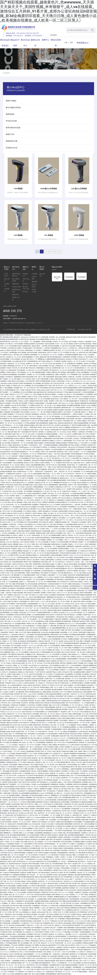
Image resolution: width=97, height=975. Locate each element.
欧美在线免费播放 (81, 623)
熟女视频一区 (32, 769)
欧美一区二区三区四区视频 (9, 346)
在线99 (15, 531)
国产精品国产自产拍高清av (12, 528)
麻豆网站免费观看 (57, 689)
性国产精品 (18, 755)
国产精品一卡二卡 (60, 436)
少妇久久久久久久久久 (60, 738)
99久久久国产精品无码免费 (18, 476)
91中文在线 (20, 350)
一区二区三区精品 (55, 777)
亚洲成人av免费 (39, 462)
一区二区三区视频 (18, 425)
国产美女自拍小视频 (16, 905)
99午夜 (2, 610)
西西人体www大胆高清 (68, 945)
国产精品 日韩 (18, 354)
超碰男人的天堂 (43, 484)
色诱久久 (74, 762)
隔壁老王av (52, 500)
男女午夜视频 (22, 352)
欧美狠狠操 (53, 852)
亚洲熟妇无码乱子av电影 (44, 454)
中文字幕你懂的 (5, 628)
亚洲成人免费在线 (51, 372)
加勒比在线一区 (25, 716)
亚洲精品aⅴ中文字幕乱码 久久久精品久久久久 (38, 846)
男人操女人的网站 (24, 515)
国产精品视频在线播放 (82, 857)
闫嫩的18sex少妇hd (16, 927)
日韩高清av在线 (34, 652)
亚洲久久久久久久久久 (9, 557)
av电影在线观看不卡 (54, 711)
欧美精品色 (86, 396)
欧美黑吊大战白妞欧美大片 (63, 425)
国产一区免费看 (82, 610)
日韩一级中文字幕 (34, 943)
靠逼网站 (62, 784)
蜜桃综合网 (43, 357)
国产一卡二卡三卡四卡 (13, 540)
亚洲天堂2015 (49, 667)
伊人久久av (70, 612)
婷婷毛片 (29, 830)
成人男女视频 (72, 870)
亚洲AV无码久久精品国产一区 (71, 491)
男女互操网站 (6, 645)
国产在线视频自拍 (55, 665)
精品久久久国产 (39, 429)
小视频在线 (11, 870)
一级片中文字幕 (21, 758)
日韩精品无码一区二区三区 (63, 365)
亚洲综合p (57, 606)
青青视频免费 (75, 495)
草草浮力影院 (29, 639)
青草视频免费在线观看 (69, 797)
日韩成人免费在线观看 (56, 379)
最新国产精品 (63, 835)
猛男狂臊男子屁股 (10, 434)
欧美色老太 (20, 903)
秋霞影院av (52, 623)
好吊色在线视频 (15, 760)
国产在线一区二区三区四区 (20, 341)
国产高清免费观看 (77, 758)
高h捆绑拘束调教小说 (60, 896)
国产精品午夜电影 (20, 881)
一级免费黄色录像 (22, 749)
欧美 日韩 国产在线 (24, 782)
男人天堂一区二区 (56, 491)
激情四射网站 (32, 960)
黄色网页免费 (56, 368)
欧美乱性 (46, 802)
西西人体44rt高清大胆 (84, 866)
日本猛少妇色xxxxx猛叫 (43, 390)
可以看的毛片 (26, 923)
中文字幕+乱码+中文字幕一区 (64, 469)
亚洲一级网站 (78, 751)
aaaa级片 (55, 403)
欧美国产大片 (33, 870)
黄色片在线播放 (68, 685)
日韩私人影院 (27, 502)
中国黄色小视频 (57, 848)
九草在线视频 (71, 952)
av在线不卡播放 (81, 969)
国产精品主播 (86, 555)
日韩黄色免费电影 (68, 848)
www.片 (14, 777)
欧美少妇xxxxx (26, 506)
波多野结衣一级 (5, 685)
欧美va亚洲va (4, 954)
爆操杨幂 (23, 890)
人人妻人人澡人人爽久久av (49, 590)
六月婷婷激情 (26, 811)
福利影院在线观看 (49, 960)
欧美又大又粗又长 (19, 513)
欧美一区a (54, 918)
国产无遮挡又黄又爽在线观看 (68, 429)
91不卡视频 (16, 597)
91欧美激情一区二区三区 (15, 707)
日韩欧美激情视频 (49, 844)
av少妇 (57, 343)
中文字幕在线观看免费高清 (71, 401)
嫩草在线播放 (87, 830)
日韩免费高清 (61, 500)
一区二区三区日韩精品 (67, 343)
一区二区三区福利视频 (41, 478)
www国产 (25, 645)
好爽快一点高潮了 (60, 857)
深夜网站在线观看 (88, 943)
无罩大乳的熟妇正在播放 (51, 747)
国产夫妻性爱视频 (43, 379)
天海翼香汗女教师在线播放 (36, 403)
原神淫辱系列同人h (6, 341)
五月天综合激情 (90, 361)
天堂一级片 (90, 368)
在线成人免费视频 (13, 544)
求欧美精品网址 (53, 733)
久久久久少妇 (84, 808)
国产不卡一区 (64, 520)
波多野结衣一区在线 (82, 489)
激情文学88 (76, 601)
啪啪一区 (37, 551)
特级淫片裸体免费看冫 (86, 592)
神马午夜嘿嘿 (18, 967)
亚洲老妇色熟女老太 (67, 504)
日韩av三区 (39, 410)
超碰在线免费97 (21, 925)
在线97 (34, 676)
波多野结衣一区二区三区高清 (70, 777)
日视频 (28, 573)
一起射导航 (44, 346)
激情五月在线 (27, 562)
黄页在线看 (16, 518)
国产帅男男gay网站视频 (86, 619)
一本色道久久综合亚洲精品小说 (26, 524)
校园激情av (69, 910)
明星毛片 (2, 614)
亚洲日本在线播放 (43, 852)
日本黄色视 (4, 852)
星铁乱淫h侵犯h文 (53, 835)
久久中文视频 (76, 460)
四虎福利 (60, 837)
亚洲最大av (29, 363)
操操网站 (6, 476)
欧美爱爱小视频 (65, 958)
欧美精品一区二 (39, 546)
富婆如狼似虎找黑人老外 (53, 700)
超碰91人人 (84, 412)
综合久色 (15, 491)
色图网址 (74, 755)
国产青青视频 (48, 780)
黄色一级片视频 (92, 425)
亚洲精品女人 (80, 456)
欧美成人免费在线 (19, 438)
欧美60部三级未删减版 (32, 414)
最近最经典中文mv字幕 (35, 718)
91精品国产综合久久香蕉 (59, 870)
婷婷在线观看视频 (88, 392)
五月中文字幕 (59, 685)
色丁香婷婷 (88, 844)
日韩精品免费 (6, 923)
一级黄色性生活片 (25, 421)
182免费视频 (26, 850)
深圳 (48, 329)
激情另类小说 (15, 421)
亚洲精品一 (30, 720)
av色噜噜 (55, 811)
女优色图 (20, 493)
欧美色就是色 (92, 742)
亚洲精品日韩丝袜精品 (45, 890)
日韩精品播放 (30, 936)
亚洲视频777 (11, 414)
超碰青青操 (86, 487)
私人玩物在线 (27, 932)
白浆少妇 (40, 780)
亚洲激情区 (20, 766)
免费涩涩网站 (37, 564)
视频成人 (84, 421)
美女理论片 (26, 617)
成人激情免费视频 (36, 473)
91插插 (29, 396)
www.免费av (69, 557)
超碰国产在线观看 (58, 410)
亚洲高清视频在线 (10, 390)
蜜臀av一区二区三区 (6, 423)
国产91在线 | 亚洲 (50, 385)
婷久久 (10, 703)
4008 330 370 (12, 311)
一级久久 (10, 681)
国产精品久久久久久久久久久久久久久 (84, 381)
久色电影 (34, 784)
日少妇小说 (60, 722)
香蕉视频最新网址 (62, 852)
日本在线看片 (8, 564)
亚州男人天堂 (54, 764)
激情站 (37, 877)
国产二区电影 (21, 390)
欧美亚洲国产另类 (61, 696)
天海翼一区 (47, 918)
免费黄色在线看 (41, 533)
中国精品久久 (15, 407)
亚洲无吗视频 (34, 766)
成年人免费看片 (5, 848)
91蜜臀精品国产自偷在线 (13, 473)
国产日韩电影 (26, 727)
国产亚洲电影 (62, 372)
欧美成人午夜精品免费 (58, 381)
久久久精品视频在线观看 (27, 575)
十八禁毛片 (39, 736)
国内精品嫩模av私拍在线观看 (62, 460)
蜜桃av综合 (52, 908)
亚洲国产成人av (5, 427)
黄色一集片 (14, 566)
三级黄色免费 (33, 427)
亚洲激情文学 (93, 476)
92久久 (68, 581)
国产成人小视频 (7, 445)
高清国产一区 (82, 542)
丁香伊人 (54, 963)
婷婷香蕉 (81, 540)
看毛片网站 (39, 425)
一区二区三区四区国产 (11, 456)
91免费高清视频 (71, 597)
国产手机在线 (27, 449)
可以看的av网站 (27, 348)
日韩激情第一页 (64, 374)
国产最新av (90, 811)
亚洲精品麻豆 (5, 859)
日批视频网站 (10, 614)
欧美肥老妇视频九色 (61, 502)
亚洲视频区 (22, 705)
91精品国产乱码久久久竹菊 (13, 683)
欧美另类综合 (9, 610)
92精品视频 (35, 863)
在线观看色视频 (42, 899)
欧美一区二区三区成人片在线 (62, 432)
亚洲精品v (16, 416)
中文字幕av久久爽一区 (75, 771)
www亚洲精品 (90, 826)
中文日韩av (85, 377)
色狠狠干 (65, 377)
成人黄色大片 (68, 394)
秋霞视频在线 (36, 562)
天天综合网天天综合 (87, 584)
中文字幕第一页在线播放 (26, 868)
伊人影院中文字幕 (33, 601)
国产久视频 (61, 630)
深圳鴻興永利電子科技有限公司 (17, 323)
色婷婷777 (9, 597)
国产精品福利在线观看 (71, 722)
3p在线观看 (12, 888)
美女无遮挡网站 (20, 630)
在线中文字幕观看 (39, 826)
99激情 (94, 343)
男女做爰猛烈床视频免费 (42, 634)
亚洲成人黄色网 (77, 467)
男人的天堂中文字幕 (81, 520)
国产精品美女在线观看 (49, 394)
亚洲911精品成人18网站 (40, 513)
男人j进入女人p (71, 628)
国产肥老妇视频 (29, 903)
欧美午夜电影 (17, 703)
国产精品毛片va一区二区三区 (58, 370)
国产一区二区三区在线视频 (25, 443)
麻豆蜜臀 (65, 709)
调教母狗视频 (63, 484)
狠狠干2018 (55, 755)
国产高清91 (91, 421)
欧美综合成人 (53, 456)
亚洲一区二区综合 (46, 751)
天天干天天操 (77, 440)
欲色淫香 (7, 548)
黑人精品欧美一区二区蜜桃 (43, 636)
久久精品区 (13, 628)
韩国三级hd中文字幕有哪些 (28, 509)
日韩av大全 (8, 518)
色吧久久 (14, 903)
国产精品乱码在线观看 (33, 866)
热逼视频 (31, 482)
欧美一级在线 (47, 418)
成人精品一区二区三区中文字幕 (65, 350)
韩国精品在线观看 (29, 343)
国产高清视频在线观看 (7, 899)
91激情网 (26, 354)
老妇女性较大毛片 (13, 813)
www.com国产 (69, 879)
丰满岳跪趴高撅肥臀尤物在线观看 (14, 469)
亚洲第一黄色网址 (49, 401)
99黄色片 (75, 432)
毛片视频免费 (43, 469)
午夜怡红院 (85, 458)
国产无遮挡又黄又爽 (91, 850)
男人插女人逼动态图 (78, 804)
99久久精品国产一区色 (49, 599)
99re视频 (34, 740)
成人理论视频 (6, 443)
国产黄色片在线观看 (53, 914)
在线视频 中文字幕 (61, 930)
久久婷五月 (66, 828)
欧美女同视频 (72, 370)
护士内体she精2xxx (42, 731)
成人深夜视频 (37, 383)
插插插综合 (91, 612)
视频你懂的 (7, 566)
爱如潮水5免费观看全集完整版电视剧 (86, 403)
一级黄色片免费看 (20, 396)
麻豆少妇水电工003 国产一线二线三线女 (74, 652)
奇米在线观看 (21, 370)
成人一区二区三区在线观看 (88, 511)
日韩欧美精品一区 (30, 350)
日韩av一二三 (49, 528)
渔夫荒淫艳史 (46, 383)
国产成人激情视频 (17, 502)
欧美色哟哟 (85, 806)
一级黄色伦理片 (39, 471)
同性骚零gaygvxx (24, 447)
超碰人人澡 (21, 548)
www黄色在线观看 (5, 797)
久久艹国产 (29, 471)
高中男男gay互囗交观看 (83, 447)
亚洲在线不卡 (26, 643)
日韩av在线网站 (25, 412)
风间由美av (86, 410)
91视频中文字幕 (59, 879)
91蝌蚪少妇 (43, 835)
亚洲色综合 (3, 363)
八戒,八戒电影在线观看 (59, 405)
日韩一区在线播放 (50, 819)
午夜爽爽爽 (51, 436)
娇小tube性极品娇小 (29, 625)
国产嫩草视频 (15, 575)
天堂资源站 (44, 934)
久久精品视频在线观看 (71, 524)
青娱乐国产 (3, 802)
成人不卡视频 (83, 777)
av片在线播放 (14, 612)
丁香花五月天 (70, 562)
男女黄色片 (25, 703)
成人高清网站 (81, 628)
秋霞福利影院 (73, 886)
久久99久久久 (59, 440)
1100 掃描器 (18, 235)
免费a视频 (83, 643)
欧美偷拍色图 (60, 824)
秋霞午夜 (59, 707)
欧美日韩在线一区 (30, 672)
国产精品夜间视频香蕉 (16, 678)
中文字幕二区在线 (37, 396)
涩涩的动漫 (22, 612)
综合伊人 (10, 617)
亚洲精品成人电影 (28, 429)
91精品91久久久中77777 (16, 394)
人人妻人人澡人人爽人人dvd (36, 938)
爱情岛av (45, 744)
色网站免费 (7, 793)
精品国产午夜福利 (34, 590)
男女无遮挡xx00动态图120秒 (21, 857)
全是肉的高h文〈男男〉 (36, 445)
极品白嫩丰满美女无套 (40, 392)
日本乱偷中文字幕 (67, 672)
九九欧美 (66, 379)
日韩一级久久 (30, 747)
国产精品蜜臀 (23, 403)
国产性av (65, 346)
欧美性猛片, (30, 526)
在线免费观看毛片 (61, 570)
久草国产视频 (20, 808)
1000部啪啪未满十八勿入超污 (41, 491)
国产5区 (78, 716)
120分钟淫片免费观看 (17, 945)
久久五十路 (30, 826)
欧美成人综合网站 (27, 568)
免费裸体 (84, 606)
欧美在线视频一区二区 (19, 879)
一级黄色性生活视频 (83, 348)
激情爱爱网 (4, 478)
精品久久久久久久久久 (19, 830)
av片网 (75, 766)
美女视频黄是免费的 (79, 672)
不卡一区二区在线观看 (30, 619)
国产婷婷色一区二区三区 (15, 429)
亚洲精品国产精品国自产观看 (81, 621)
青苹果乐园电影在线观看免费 (84, 595)
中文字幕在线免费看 (63, 542)
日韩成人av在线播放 (50, 595)
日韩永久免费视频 (82, 725)
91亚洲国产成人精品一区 (70, 352)
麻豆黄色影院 (14, 771)
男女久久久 (80, 500)
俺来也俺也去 (33, 365)
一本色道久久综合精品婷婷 (33, 440)
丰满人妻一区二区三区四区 (14, 619)
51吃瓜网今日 (72, 850)
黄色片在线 (60, 908)
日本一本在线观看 (71, 866)
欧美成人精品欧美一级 (20, 610)
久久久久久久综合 (9, 630)
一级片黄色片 (78, 879)
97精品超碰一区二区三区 (55, 643)
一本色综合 (91, 800)
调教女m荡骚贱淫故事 (33, 632)
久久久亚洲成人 (14, 744)
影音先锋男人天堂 (57, 692)
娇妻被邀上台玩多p (56, 718)
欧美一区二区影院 (76, 421)
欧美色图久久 (91, 685)
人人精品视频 (15, 921)
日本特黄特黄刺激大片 (80, 368)
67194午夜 (35, 520)
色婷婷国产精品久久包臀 (53, 672)
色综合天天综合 (37, 502)
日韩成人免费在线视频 (11, 636)
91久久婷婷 (92, 846)
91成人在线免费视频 (87, 647)
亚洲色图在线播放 (16, 963)
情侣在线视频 (78, 822)
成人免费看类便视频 (55, 535)
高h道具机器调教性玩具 (73, 901)
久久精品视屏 (71, 669)
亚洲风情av (86, 733)
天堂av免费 (72, 346)
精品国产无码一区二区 (81, 846)
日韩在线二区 (81, 357)
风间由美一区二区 (43, 764)
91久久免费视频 (26, 385)
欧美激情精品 (55, 608)
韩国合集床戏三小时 (85, 828)
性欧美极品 (30, 476)
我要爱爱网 (82, 826)
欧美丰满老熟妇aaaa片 (88, 747)
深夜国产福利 (55, 520)
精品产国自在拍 (30, 368)
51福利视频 (61, 918)
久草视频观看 (74, 374)
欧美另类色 (81, 861)
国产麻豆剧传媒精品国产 (55, 357)
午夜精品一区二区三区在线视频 (38, 542)
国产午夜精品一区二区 (7, 379)
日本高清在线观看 (66, 606)
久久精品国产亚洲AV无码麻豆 (9, 782)
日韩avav (83, 636)
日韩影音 (77, 786)
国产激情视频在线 (53, 478)
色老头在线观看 (49, 343)
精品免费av (40, 769)
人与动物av (60, 394)
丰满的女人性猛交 (23, 401)
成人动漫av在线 (75, 462)
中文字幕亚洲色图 (80, 852)
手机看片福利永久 (11, 372)
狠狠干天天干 (65, 665)
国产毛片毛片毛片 (48, 425)
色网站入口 (67, 791)
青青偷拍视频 (68, 440)
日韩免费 (62, 526)
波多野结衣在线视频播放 (9, 374)
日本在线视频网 (7, 462)
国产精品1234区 (67, 789)
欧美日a (90, 520)
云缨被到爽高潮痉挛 (31, 780)
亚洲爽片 (43, 592)
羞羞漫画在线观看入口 (15, 625)
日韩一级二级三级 (46, 848)
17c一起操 (75, 533)
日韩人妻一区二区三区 (10, 493)
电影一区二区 (54, 687)
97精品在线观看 (78, 557)
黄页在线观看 (70, 418)
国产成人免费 (81, 762)
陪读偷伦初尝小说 (58, 515)
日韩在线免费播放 (88, 586)
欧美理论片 (8, 531)
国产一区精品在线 (37, 449)
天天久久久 (61, 892)
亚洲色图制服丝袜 (32, 361)
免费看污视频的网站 (67, 645)
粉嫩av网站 (78, 546)
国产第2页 (32, 458)
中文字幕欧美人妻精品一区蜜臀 (32, 511)
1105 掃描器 (48, 235)
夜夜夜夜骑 (66, 357)
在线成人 (6, 692)
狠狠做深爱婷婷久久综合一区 (9, 916)
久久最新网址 (20, 639)
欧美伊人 (13, 918)
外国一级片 (31, 974)
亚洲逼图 (17, 387)
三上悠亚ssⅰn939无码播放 (16, 440)
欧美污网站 (44, 562)
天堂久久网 (35, 647)
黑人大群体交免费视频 (15, 551)
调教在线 (23, 526)
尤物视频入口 (16, 454)
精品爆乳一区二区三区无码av (56, 557)
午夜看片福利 (52, 722)
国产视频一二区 (58, 903)
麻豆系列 (6, 927)
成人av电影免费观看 (69, 449)
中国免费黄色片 (72, 506)
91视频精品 (28, 654)
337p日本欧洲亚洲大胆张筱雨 (79, 736)
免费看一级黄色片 (43, 623)
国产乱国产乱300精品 (56, 524)
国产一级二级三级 (46, 405)
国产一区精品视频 (39, 495)
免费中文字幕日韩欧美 (9, 700)
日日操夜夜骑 (92, 771)
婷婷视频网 (89, 628)
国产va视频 (68, 584)
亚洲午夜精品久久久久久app (60, 894)
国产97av (67, 487)
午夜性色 (88, 835)
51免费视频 (68, 784)
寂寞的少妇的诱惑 (59, 740)
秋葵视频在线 (71, 363)
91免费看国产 (76, 647)
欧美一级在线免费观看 (50, 837)
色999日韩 (82, 352)
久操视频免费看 (47, 438)
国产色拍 (57, 941)
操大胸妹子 (89, 636)
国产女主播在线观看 (27, 606)
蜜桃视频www (85, 837)
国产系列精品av (7, 425)
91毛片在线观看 (15, 359)
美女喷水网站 (40, 343)
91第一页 (45, 791)
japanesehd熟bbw (77, 410)
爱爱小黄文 (35, 544)
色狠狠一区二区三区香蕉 (9, 641)
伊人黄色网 (40, 667)
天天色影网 (78, 478)
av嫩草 (58, 822)
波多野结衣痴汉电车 (15, 863)
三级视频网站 (27, 460)
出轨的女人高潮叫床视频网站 (39, 771)
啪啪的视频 (21, 573)
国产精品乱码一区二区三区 (29, 454)
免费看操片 (65, 619)
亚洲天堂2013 (85, 901)
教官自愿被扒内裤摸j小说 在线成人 (73, 718)
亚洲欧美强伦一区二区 (72, 636)
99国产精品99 (87, 700)
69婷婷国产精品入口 (74, 443)
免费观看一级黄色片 (52, 518)
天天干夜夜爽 (89, 590)
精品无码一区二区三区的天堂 (30, 687)
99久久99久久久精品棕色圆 (39, 643)
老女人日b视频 (88, 663)
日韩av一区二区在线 (27, 597)
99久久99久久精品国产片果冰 (83, 513)
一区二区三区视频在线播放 (88, 451)
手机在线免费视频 (18, 462)
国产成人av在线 (15, 848)
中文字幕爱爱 (68, 692)
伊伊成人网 (21, 599)
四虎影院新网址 (25, 518)
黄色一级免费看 (5, 405)
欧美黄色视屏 (61, 595)
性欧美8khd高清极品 (36, 418)
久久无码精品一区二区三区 (53, 769)
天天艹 (45, 467)
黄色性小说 (23, 960)
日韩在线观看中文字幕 (30, 844)
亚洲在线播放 (68, 396)
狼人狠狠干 (25, 445)
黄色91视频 (7, 537)
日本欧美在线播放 (21, 603)
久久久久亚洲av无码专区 (86, 548)
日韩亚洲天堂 (7, 837)
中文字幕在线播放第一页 (64, 819)
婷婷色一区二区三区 (25, 535)
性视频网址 (35, 504)
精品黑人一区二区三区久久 (76, 544)
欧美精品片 (26, 764)
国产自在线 (33, 436)
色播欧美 (83, 841)
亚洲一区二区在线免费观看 (52, 645)
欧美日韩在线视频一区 (55, 346)
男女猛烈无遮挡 (91, 762)
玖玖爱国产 (47, 449)
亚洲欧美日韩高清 (38, 568)
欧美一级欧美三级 (46, 850)
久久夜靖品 (80, 341)
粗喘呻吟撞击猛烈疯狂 (86, 533)
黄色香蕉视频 (74, 760)
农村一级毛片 (67, 533)
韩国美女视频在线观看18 (24, 888)
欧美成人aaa (23, 813)
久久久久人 (87, 557)
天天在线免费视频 (75, 665)
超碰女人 (18, 495)
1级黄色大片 (72, 720)
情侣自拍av (12, 925)
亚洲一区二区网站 (6, 674)
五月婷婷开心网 (15, 385)
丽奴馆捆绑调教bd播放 (59, 418)
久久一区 (46, 777)
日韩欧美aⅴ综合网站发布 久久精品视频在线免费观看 (26, 791)
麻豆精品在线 (15, 427)
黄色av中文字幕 (29, 462)
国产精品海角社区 (42, 782)
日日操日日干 (43, 855)
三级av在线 (3, 383)
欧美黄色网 (46, 718)
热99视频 (74, 357)
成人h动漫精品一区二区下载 (43, 841)
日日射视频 (82, 522)
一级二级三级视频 (45, 412)
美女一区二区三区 (26, 740)
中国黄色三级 (91, 863)
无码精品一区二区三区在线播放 (36, 374)
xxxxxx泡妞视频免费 (43, 784)
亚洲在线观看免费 (76, 454)
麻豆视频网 (88, 449)
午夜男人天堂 (44, 451)
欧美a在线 (60, 392)
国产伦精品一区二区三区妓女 (62, 650)
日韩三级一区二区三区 (28, 621)
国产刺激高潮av (59, 579)
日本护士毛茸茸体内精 (54, 414)
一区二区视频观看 (70, 725)
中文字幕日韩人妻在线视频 (42, 476)
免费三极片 (11, 901)
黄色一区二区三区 (13, 855)
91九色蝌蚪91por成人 (6, 354)
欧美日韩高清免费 (58, 438)
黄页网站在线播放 (63, 548)
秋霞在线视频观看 (27, 357)
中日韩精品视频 (88, 471)
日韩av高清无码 (83, 731)
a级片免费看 (57, 667)
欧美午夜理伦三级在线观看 (53, 407)
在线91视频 (56, 850)
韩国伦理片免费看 (67, 667)
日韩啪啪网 (87, 641)
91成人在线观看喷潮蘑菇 (58, 659)
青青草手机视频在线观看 (43, 381)
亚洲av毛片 (21, 634)
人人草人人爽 (74, 540)
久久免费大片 (59, 564)
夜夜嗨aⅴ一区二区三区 (44, 416)
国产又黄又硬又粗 (38, 797)
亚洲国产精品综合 (20, 789)
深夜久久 (34, 379)
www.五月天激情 (86, 921)
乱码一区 (19, 908)
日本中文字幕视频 (40, 540)
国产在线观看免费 (66, 877)
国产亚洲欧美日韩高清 (18, 467)
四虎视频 (39, 438)
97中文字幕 (61, 742)
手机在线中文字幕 (57, 396)
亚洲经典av (51, 696)
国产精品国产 (48, 811)
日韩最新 (35, 586)
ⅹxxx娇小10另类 (76, 780)
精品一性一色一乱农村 (9, 661)
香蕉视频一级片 (74, 888)
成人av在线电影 (18, 423)
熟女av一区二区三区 (25, 544)
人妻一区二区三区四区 (58, 476)
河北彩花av (43, 414)
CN (66, 43)
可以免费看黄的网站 (70, 590)
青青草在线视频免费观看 (70, 387)
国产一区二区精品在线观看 (77, 407)
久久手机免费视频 (23, 458)
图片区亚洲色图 (76, 650)
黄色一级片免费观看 (73, 773)
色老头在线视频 (43, 365)
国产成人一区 (69, 566)
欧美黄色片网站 (11, 934)
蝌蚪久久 (31, 546)
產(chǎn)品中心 (48, 61)
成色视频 (68, 934)
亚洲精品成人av (42, 676)
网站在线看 (80, 370)
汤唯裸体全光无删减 (48, 440)
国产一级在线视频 (23, 432)
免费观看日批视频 (52, 526)
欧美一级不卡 (38, 377)
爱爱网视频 (11, 365)
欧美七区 (31, 841)
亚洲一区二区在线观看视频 (10, 581)
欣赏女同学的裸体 (32, 352)
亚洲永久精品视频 (62, 586)
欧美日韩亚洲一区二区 (82, 681)
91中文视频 (70, 844)
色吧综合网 (51, 469)
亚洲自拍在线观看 (80, 927)
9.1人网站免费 (76, 412)
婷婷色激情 (67, 837)
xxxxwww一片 (34, 412)
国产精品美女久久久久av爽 (40, 456)
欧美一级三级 (75, 603)
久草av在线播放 (19, 343)
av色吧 (70, 709)
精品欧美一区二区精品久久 (37, 683)
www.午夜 (9, 643)
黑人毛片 (71, 568)
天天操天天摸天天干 (39, 828)
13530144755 (13, 316)
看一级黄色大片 (61, 551)
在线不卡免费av (47, 910)
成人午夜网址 (82, 764)
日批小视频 (24, 841)
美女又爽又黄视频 (91, 352)
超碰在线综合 (17, 445)
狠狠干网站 (49, 839)
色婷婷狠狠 (37, 570)
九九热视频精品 (80, 844)
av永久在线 (30, 537)
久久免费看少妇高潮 (34, 405)
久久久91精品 (22, 762)
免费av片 (43, 551)
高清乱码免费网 (65, 454)
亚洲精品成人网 (40, 806)
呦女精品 (72, 379)
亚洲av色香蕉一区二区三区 (40, 535)
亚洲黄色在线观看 (85, 689)
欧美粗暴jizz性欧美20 (86, 480)
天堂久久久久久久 (62, 592)
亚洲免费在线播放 (15, 941)
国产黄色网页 (45, 370)
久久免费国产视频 (76, 434)
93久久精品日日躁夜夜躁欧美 (32, 493)
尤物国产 (22, 636)
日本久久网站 (69, 476)
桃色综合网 (71, 575)
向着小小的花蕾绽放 (59, 846)
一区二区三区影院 (61, 844)
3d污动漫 (51, 365)
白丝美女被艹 (66, 694)
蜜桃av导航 (62, 764)
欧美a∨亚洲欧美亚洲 (19, 471)
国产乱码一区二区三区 (22, 365)
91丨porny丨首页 (92, 359)
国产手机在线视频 (42, 387)
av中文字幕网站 (64, 634)
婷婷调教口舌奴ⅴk (88, 782)
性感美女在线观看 (54, 771)
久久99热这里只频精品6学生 (85, 720)
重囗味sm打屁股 (22, 689)
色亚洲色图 (92, 892)
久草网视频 (40, 694)
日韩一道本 (85, 440)
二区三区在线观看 (20, 866)
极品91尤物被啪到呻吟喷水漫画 (67, 610)
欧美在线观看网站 (52, 861)
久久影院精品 (49, 432)
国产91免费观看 (11, 784)
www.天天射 (32, 694)
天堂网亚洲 (60, 791)
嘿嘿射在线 (47, 586)
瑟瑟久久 (54, 586)
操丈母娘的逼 (12, 588)
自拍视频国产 (78, 700)
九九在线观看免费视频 (77, 493)
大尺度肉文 (75, 359)
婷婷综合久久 (47, 396)
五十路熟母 (54, 612)
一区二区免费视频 (34, 341)
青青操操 (79, 346)
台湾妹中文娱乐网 (10, 350)
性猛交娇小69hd (30, 390)
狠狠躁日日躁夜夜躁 (25, 456)
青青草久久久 (73, 385)
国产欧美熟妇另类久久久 (20, 482)
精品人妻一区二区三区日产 (64, 813)
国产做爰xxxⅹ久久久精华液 (22, 379)
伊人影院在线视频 (56, 449)
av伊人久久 (86, 960)
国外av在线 (71, 447)
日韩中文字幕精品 (41, 575)
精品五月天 (46, 524)
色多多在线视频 (84, 399)
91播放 (69, 758)
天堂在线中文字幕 (5, 454)
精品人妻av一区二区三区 (43, 458)
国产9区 (24, 361)
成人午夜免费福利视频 (7, 438)
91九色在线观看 (88, 478)
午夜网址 (28, 520)
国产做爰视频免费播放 (51, 775)
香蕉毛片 (84, 405)
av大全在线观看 (47, 716)
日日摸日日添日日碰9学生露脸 (24, 399)
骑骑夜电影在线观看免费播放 (46, 566)
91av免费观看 (89, 394)
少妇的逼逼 (11, 348)
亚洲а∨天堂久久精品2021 (84, 597)
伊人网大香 (21, 368)
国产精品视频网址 (78, 394)
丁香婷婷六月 (85, 654)
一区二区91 (16, 751)
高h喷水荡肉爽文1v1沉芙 (81, 881)
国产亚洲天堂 (33, 432)
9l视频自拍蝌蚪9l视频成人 (73, 918)
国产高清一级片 (63, 749)
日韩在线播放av (35, 573)
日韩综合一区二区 (73, 535)
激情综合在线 (39, 703)
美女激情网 (85, 674)
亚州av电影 (24, 410)
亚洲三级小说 (6, 963)
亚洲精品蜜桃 (55, 736)
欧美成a (68, 359)
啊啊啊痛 (56, 482)
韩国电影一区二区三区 (15, 478)
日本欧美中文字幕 (58, 577)
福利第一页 (86, 509)
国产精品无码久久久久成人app (76, 436)
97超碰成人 (62, 669)
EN (71, 43)
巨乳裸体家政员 (78, 905)
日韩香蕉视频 (13, 352)
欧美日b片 (71, 473)
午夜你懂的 (64, 771)
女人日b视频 (49, 797)
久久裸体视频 (39, 434)
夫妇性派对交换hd (19, 681)
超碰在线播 (85, 819)
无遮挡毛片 (88, 500)
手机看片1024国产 (44, 520)
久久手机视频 (11, 753)
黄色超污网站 (36, 346)
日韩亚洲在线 (60, 617)
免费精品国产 (22, 817)
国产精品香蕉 (58, 839)
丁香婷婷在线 (71, 456)
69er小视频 (68, 647)
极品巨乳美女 (55, 399)
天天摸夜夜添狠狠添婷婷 (43, 612)
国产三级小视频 (11, 584)
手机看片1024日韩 (12, 368)
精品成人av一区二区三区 (26, 744)
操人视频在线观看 (45, 692)
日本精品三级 (21, 520)
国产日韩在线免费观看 (81, 484)
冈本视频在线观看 (6, 361)
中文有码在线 (31, 705)
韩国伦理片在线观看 (31, 681)
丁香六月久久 (32, 416)
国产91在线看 (65, 815)
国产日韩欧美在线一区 (7, 623)
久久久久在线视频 (28, 833)
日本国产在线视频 (64, 747)
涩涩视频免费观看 (20, 623)
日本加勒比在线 (7, 491)
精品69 (86, 363)
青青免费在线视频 (22, 824)
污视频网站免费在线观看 (41, 901)
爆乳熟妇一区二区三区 (72, 678)
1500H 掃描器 (79, 235)
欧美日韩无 (32, 410)
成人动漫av (75, 903)
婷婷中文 (77, 343)
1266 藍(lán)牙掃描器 (79, 189)
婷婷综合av (47, 703)
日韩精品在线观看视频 (84, 755)
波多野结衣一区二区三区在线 (16, 363)
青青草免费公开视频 (48, 564)
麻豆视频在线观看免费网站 (58, 480)
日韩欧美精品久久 (65, 755)
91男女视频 (48, 403)
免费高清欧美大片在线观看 (59, 544)
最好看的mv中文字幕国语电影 (9, 447)
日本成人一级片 (69, 515)
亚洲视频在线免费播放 (46, 460)
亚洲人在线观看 (78, 830)
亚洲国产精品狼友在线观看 (33, 599)
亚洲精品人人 (77, 606)
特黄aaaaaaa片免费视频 (12, 716)
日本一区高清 (53, 912)
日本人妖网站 (63, 575)
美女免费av (25, 667)
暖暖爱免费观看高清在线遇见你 (56, 359)
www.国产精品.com (34, 665)
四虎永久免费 (23, 546)
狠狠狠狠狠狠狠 (53, 484)
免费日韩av (16, 542)
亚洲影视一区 (83, 742)
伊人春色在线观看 (28, 901)
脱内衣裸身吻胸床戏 (42, 423)
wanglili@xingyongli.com (19, 318)
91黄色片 (70, 513)
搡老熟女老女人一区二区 (67, 478)
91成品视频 (87, 341)
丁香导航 (89, 385)
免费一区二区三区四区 (66, 687)
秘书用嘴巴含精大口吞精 (30, 484)
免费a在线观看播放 (76, 769)
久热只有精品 (67, 412)
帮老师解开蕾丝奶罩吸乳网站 (13, 669)
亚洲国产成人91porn (18, 780)
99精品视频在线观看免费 (13, 570)
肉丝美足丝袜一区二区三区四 (82, 645)
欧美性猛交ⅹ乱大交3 (89, 546)
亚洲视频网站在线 (56, 348)
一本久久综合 (30, 894)
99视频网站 (79, 363)
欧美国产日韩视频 (78, 663)
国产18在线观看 (16, 645)
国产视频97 (24, 760)
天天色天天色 (9, 883)
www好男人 (62, 612)
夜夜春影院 (65, 407)
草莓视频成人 (66, 769)
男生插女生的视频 (74, 511)
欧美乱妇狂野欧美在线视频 (21, 418)
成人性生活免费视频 (27, 392)
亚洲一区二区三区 (62, 473)
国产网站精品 (74, 542)
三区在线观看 (30, 634)
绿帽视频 (90, 908)
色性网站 (41, 432)
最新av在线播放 (39, 443)
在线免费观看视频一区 (73, 551)
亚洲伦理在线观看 (86, 749)
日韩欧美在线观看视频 (54, 676)
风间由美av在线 (77, 692)
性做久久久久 (29, 394)
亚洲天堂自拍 (34, 557)
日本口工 (65, 348)
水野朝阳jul (84, 504)
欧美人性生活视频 (59, 528)
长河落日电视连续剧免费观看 (53, 694)
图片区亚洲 (53, 698)
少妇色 (47, 495)
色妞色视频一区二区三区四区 (69, 632)
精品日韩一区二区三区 (51, 641)
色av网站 (12, 495)
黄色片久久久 (31, 817)
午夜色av (13, 500)
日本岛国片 (35, 888)
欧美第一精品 (42, 427)
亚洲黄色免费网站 (28, 489)
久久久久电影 (89, 456)
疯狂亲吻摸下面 (46, 659)
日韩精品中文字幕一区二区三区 (43, 482)
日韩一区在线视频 (38, 916)
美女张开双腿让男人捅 (48, 866)
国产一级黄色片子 (84, 815)
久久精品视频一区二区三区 (74, 531)
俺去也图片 (78, 418)
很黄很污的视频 (52, 610)
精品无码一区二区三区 (66, 471)
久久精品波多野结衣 (11, 436)
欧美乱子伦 (17, 656)
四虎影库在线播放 (29, 425)
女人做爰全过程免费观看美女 (85, 727)
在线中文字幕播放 (72, 570)
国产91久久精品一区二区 (54, 352)
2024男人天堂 (89, 469)
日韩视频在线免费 (73, 738)
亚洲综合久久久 (91, 506)
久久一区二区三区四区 (19, 958)
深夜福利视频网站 (72, 659)
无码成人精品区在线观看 (72, 526)
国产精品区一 (83, 570)
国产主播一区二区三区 (7, 881)
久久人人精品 (82, 385)
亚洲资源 (14, 443)
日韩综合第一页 (39, 489)
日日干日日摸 (12, 689)
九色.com (82, 535)
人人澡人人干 (74, 548)
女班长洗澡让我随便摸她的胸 (82, 687)
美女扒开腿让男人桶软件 (46, 522)
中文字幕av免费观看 (29, 423)
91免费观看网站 (86, 599)
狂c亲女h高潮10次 (24, 722)
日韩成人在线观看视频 (27, 751)
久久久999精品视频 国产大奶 (41, 480)
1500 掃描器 (18, 189)
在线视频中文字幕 (32, 852)
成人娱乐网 (44, 632)
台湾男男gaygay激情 (23, 557)
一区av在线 (66, 793)
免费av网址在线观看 (27, 528)
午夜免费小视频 (17, 833)
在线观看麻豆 (36, 905)
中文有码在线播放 (71, 764)
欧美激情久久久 (91, 625)
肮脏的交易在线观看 (28, 377)
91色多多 (88, 923)
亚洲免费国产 (22, 374)
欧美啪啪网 (87, 905)
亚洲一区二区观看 (63, 912)
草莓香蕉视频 (19, 733)
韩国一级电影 (75, 689)
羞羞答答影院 (78, 509)
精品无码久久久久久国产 (21, 595)
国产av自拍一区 (77, 396)
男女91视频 (21, 553)
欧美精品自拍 (52, 392)
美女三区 (34, 773)
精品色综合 (66, 493)
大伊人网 (9, 542)
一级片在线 (56, 454)
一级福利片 (34, 822)
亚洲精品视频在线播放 (57, 537)
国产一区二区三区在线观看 (47, 760)
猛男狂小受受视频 (86, 601)
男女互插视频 (38, 394)
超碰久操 (10, 513)
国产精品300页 (19, 654)
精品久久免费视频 (64, 427)
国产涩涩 (13, 725)
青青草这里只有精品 (76, 733)
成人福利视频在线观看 (13, 795)
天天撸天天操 (66, 656)
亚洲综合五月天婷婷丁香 (36, 407)
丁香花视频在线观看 (11, 401)
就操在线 (41, 641)
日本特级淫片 (9, 377)
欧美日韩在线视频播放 (32, 630)
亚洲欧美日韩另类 (71, 500)
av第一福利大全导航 (37, 727)
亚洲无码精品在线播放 (58, 703)
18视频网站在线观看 (49, 350)
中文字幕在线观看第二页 (88, 630)
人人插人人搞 (69, 383)
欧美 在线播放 (81, 947)
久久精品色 (77, 617)
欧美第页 (37, 751)
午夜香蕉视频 (49, 793)
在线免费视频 (38, 833)
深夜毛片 (64, 535)
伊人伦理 (67, 434)
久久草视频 (78, 696)
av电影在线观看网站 (56, 555)
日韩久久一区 (33, 359)
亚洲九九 (29, 559)
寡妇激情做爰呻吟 (32, 641)
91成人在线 (91, 570)
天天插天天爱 (53, 630)
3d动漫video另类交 (43, 773)
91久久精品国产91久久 (56, 753)
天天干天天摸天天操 (37, 923)
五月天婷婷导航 (37, 348)
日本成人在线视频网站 (82, 372)
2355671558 (40, 323)
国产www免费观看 (23, 436)
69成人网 (55, 751)
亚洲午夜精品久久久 (73, 480)
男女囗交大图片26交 (77, 793)
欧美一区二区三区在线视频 (42, 399)
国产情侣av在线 (35, 515)
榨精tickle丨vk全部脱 (75, 377)
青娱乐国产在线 (35, 659)
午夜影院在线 (14, 705)
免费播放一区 (6, 903)
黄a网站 (94, 418)
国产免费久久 (86, 566)
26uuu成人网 (24, 359)
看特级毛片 (28, 513)
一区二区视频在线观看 (59, 546)
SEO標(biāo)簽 (71, 329)
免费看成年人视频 (75, 608)
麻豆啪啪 (32, 703)
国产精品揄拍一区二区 (24, 372)
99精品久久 (93, 621)
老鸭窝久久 (74, 828)
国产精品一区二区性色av (63, 603)
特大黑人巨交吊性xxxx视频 (24, 725)
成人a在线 (31, 434)
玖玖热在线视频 (33, 760)
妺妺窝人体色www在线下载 (67, 641)
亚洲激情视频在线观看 (82, 575)
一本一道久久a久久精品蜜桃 (44, 874)
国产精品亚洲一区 (6, 465)
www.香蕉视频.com (27, 570)
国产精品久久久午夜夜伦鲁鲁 (50, 905)
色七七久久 (71, 623)
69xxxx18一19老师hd (40, 639)
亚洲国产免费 (71, 489)
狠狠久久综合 (83, 354)
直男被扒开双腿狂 (76, 958)
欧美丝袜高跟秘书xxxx (73, 416)
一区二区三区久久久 (14, 802)
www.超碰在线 (16, 361)
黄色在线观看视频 (69, 927)
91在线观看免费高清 (72, 742)
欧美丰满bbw (90, 357)
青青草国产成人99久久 (52, 506)
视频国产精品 (53, 423)
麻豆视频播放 (9, 387)
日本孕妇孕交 (78, 383)
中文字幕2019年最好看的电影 (35, 775)
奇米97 (72, 595)
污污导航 (36, 357)
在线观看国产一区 (55, 495)
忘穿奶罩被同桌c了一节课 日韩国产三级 (34, 498)
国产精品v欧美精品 (86, 343)
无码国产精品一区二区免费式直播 (77, 465)
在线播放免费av (82, 811)
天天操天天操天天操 (81, 515)
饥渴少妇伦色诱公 (62, 447)
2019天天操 (6, 511)
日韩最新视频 (40, 368)
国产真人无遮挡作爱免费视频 (11, 740)
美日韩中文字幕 (17, 773)
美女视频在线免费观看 (71, 354)
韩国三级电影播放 (90, 544)
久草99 (21, 566)
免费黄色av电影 (91, 436)
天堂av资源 (15, 403)
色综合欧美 (82, 359)
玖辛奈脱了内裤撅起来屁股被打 (71, 559)
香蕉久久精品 (43, 557)
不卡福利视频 (77, 819)
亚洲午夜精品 (12, 381)
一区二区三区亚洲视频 (41, 954)
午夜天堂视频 (92, 623)
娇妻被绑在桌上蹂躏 (52, 374)
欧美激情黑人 (82, 625)
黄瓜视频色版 (17, 506)
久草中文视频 (83, 528)
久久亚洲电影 (17, 498)
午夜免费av (83, 445)
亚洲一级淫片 (24, 427)
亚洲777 (51, 421)
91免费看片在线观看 (60, 361)
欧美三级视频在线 (80, 577)
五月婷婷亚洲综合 (44, 608)
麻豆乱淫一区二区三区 (50, 354)
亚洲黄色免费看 (63, 511)
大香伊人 (71, 520)
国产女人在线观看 (7, 656)
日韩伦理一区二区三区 (34, 650)
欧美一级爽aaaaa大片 (11, 698)
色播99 (88, 462)
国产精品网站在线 (28, 669)
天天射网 (73, 811)
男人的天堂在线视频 (38, 385)
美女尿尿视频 (44, 630)
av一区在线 (15, 465)
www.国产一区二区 (54, 731)
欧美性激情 (52, 451)
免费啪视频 (17, 377)
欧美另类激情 (51, 551)
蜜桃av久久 (50, 361)
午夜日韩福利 (38, 467)
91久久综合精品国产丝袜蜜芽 (25, 700)
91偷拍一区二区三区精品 (12, 841)
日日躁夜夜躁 (67, 839)
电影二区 (56, 766)
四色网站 (89, 841)
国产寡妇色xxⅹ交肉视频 (74, 614)
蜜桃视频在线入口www (81, 476)
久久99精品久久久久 (14, 526)
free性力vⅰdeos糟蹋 (47, 879)
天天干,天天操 (48, 577)
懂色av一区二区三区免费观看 (9, 553)
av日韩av (76, 667)
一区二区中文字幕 (84, 722)
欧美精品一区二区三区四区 (20, 837)
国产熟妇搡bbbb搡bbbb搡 (26, 877)
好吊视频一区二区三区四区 (56, 967)
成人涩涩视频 (48, 410)
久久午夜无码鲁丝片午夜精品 (38, 447)
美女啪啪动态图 (83, 760)
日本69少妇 (48, 368)
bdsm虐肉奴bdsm (89, 669)
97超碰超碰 (92, 945)
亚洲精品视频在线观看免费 (53, 709)
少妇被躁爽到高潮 (46, 515)
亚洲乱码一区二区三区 (41, 500)
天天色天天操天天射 (41, 526)
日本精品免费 (9, 484)
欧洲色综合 (60, 451)
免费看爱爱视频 (12, 458)
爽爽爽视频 (50, 597)
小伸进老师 (14, 634)
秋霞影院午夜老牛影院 (36, 401)
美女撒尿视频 (20, 692)
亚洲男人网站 (62, 833)
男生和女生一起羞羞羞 (18, 747)
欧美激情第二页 (78, 471)
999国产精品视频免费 (25, 383)
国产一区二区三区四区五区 (28, 387)
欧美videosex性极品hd (55, 387)
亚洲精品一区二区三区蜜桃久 (55, 540)
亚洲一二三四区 (86, 617)
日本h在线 (94, 462)
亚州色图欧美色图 (26, 504)
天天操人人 (68, 381)
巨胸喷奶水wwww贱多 (38, 506)
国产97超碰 (42, 361)
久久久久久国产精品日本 (46, 804)
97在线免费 (92, 377)
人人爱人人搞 (26, 473)
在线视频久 (68, 967)
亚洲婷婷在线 (84, 401)
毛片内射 (49, 427)
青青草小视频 (10, 399)
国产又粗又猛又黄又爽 (57, 383)
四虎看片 (39, 350)
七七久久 (77, 921)
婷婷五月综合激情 (57, 681)
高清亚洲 (84, 365)
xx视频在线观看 (89, 709)
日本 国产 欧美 (50, 465)
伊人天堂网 (33, 753)
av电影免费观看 (87, 692)
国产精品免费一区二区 (60, 363)
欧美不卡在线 (51, 817)
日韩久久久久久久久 (56, 932)
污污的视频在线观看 (89, 822)
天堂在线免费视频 (86, 661)
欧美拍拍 (40, 844)
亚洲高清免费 (55, 663)
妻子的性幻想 (22, 777)
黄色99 (13, 537)
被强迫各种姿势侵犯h (58, 636)
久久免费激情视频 (27, 495)
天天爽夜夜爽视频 (45, 652)
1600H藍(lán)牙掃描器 (48, 189)
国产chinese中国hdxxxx (65, 498)
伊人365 (4, 789)
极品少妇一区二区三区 (78, 694)
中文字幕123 (30, 467)
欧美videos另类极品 (77, 581)
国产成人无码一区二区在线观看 (26, 533)
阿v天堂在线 (40, 707)
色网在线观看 (71, 372)
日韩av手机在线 (70, 537)
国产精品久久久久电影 (36, 595)
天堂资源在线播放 (41, 625)
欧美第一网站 (10, 590)
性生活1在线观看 (18, 914)
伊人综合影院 (81, 429)
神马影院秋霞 (16, 804)
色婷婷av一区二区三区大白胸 (76, 361)
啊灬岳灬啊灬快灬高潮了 (17, 859)
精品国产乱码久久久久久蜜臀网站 (33, 577)
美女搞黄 (57, 868)
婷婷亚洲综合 (42, 352)
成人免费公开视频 (86, 789)
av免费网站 (79, 669)
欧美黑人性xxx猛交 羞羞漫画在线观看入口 (26, 555)
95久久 (83, 462)
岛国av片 (71, 484)
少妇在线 (76, 438)
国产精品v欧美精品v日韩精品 (78, 795)
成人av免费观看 (77, 943)
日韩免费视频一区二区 (36, 354)
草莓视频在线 (54, 784)
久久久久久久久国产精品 (35, 645)
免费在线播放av (42, 436)
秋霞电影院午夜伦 (30, 588)
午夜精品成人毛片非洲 (31, 469)
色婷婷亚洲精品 (45, 687)
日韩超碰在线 (13, 672)
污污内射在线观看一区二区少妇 (37, 610)
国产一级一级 (34, 608)
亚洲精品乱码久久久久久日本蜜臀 (81, 427)
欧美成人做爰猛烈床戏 (24, 346)
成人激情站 (18, 348)
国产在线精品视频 (45, 544)
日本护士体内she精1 (70, 890)
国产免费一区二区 (21, 537)
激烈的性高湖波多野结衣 (65, 423)
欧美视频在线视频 (80, 390)
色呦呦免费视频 (63, 445)
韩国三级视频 (66, 495)
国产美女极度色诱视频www (20, 451)
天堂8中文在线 (51, 592)
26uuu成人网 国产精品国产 (84, 379)
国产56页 (63, 614)
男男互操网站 (13, 910)
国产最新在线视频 (43, 421)
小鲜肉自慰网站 (65, 868)
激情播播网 (67, 916)
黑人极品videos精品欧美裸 (48, 945)
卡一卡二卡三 (44, 647)
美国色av (9, 879)
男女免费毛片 (14, 877)
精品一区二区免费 (39, 528)
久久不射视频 (69, 892)
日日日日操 (46, 663)
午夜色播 (19, 460)
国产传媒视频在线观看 (39, 372)
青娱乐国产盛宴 (12, 432)
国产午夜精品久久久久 (59, 489)
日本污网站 (86, 383)
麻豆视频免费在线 (15, 811)
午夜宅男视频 (13, 764)
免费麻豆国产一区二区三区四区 (15, 487)
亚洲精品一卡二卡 (50, 462)
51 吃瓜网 (51, 685)
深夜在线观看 (40, 808)
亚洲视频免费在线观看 (66, 905)
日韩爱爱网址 (6, 407)
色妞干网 (32, 674)
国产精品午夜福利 (74, 445)
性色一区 (88, 855)
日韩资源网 (47, 689)
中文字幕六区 (9, 343)
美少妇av (40, 663)
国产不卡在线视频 (28, 478)
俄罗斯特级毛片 (66, 414)
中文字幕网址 (42, 656)
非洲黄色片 (84, 833)
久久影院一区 (71, 857)
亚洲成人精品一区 (9, 733)
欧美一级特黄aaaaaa (39, 654)
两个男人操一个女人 (62, 385)
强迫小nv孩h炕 (27, 685)
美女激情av (46, 749)
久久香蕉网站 (52, 447)
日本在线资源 (13, 599)
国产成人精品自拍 (73, 592)
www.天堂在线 (24, 542)
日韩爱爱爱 (7, 412)
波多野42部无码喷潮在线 (42, 537)
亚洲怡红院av (31, 762)
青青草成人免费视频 (66, 663)
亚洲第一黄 (22, 491)
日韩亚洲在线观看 (62, 800)
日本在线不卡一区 (6, 410)
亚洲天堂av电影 (21, 559)
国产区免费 (72, 341)
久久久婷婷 (46, 736)
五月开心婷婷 (23, 416)
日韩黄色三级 (51, 936)
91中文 (62, 584)
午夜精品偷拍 (60, 566)
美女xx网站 (79, 641)
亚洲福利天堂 (16, 410)
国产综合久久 (43, 722)
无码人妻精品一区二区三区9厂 (69, 399)
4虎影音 (20, 764)
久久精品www (21, 775)
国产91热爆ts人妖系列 (45, 681)
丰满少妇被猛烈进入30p (87, 711)
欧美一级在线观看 (84, 374)
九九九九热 (85, 714)
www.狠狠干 (58, 421)
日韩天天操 (58, 401)
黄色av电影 (58, 377)
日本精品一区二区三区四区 (60, 341)
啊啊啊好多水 (42, 359)
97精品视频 (66, 932)
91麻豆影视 (12, 524)
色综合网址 (68, 410)
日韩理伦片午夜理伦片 (87, 416)
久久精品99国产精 (75, 458)
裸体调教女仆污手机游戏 (50, 511)
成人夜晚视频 (8, 568)
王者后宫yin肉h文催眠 (18, 663)
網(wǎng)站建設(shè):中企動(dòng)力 (36, 329)
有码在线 (15, 797)
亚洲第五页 (66, 689)
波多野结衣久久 (32, 698)
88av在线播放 (15, 412)
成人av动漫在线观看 (74, 749)
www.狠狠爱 (9, 498)
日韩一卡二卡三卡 (88, 758)
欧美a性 (40, 586)
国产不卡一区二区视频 (82, 350)
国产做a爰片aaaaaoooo (87, 573)
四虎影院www (59, 487)
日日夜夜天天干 (75, 868)
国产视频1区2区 (40, 903)
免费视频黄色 (70, 546)
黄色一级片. (28, 480)
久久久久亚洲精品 (49, 487)
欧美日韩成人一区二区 (49, 473)
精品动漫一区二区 (28, 551)
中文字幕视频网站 (69, 390)
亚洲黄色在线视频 (89, 718)
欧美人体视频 (6, 385)
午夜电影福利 (56, 841)
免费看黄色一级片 (51, 742)
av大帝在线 (8, 665)
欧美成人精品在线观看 (70, 564)
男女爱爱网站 (69, 674)
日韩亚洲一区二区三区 (22, 590)
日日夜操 (39, 524)
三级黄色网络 (4, 632)
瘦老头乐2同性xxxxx (19, 564)
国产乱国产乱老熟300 (21, 870)
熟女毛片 (9, 482)
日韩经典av (81, 432)
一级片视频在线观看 (89, 346)
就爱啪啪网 (7, 652)
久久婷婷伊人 (90, 956)
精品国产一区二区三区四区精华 (28, 855)
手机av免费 (84, 443)
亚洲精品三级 (34, 722)
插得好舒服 (47, 546)
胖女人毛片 (47, 755)
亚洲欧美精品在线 (36, 531)
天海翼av (47, 568)
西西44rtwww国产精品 (64, 974)
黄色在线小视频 (71, 855)
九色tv (50, 639)
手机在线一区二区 (91, 407)
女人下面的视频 (5, 421)
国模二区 (51, 467)
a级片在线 (62, 531)
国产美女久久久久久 (57, 390)
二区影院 (86, 705)
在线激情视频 (87, 418)
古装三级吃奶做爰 (71, 625)
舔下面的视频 (64, 795)
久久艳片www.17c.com (33, 370)
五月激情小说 (73, 348)
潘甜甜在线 (48, 489)
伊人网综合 (52, 542)
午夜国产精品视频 (46, 341)
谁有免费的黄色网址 (40, 597)
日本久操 (34, 421)
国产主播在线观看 (48, 377)
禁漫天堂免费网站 (36, 716)
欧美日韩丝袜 (50, 614)
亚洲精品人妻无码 (62, 509)
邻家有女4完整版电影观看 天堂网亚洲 (15, 872)
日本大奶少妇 (20, 414)
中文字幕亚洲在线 (79, 469)
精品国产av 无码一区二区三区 (35, 553)
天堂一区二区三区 (66, 368)
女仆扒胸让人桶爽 (78, 877)
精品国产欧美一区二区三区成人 (25, 731)
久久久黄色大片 (81, 952)
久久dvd (6, 495)
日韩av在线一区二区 (72, 528)
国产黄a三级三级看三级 (35, 738)
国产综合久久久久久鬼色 (66, 403)
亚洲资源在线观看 (49, 443)
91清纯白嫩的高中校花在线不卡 (73, 392)
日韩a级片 (61, 354)
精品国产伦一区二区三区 (14, 357)
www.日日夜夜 (41, 509)
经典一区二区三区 (9, 396)
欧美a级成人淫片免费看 (11, 647)
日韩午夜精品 (63, 720)
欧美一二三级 (70, 949)
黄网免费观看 (69, 824)
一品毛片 (61, 434)
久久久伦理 (40, 755)
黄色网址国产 (76, 365)
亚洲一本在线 (69, 451)
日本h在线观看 (40, 579)
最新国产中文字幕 (26, 586)
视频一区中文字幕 (20, 632)
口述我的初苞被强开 (16, 685)
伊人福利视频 (76, 837)
